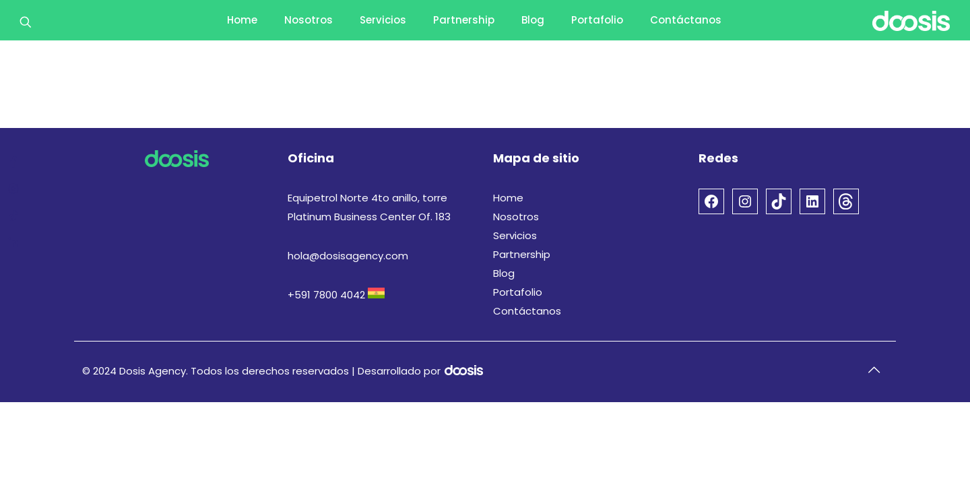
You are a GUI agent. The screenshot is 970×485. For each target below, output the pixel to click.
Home (508, 198)
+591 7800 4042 (326, 295)
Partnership (521, 254)
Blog (504, 273)
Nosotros (516, 216)
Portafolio (517, 292)
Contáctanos (527, 311)
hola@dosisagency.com (348, 256)
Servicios (515, 235)
